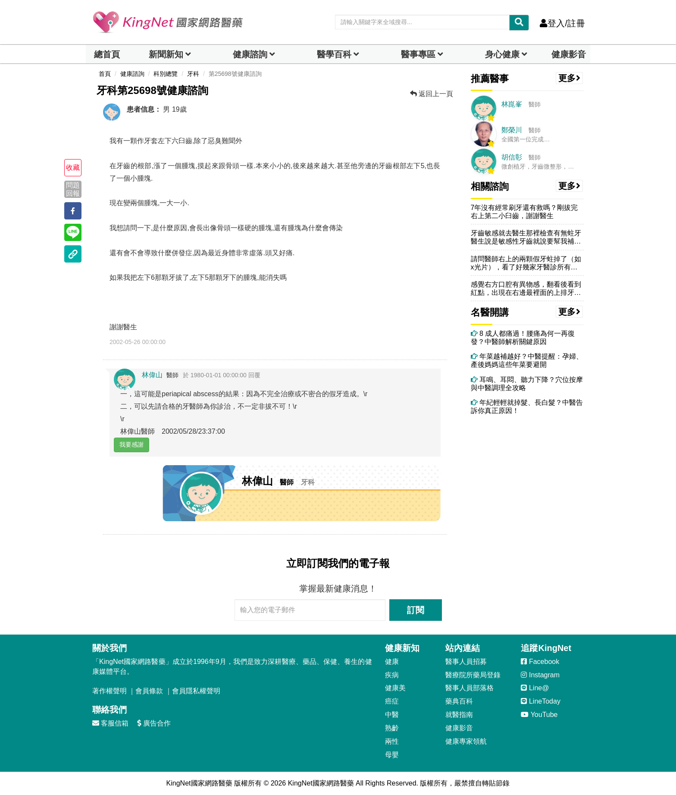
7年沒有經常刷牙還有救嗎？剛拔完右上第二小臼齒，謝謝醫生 (524, 211)
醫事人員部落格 (469, 688)
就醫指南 (459, 714)
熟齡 (392, 728)
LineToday (540, 701)
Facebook (540, 661)
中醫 (392, 714)
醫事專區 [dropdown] (418, 54)
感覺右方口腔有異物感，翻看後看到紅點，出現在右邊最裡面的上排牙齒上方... (526, 289)
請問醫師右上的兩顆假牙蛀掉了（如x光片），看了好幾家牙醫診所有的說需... (526, 263)
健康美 (395, 688)
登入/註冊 (562, 23)
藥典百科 (459, 701)
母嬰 (392, 754)
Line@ (535, 688)
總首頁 (107, 54)
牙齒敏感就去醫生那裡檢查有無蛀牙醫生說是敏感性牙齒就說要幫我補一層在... (526, 237)
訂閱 (415, 610)
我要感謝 (131, 444)
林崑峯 (511, 104)
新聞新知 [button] (166, 54)
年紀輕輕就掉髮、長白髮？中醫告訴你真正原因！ (527, 406)
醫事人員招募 (466, 661)
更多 (569, 78)
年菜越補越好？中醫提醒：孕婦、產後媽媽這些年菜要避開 (527, 360)
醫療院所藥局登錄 (473, 675)
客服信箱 (110, 723)
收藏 (73, 167)
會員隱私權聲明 (196, 691)
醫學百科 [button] (334, 54)
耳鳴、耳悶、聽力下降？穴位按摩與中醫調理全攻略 (527, 383)
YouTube (539, 714)
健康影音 (568, 54)
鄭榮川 (511, 130)
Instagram (540, 675)
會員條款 (149, 691)
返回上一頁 (431, 93)
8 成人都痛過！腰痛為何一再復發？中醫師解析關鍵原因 (523, 337)
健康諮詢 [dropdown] (250, 54)
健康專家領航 (466, 741)
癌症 (392, 701)
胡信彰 (511, 157)
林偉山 (152, 375)
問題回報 (73, 189)
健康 (392, 661)
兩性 (392, 741)
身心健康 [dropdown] (502, 54)
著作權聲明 (109, 691)
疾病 (392, 675)
